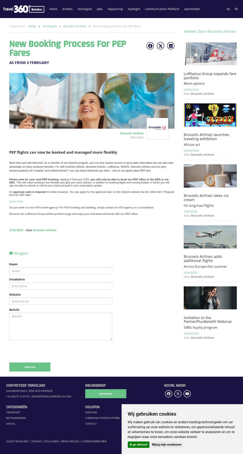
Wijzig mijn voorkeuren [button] (166, 444)
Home (53, 9)
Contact (91, 423)
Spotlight (134, 9)
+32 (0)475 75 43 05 (17, 396)
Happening (115, 9)
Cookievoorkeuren (94, 441)
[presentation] (40, 351)
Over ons (91, 412)
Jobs (100, 9)
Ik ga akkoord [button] (138, 444)
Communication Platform (162, 9)
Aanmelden (192, 9)
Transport (13, 412)
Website (15, 294)
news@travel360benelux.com (51, 396)
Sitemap (36, 441)
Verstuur (29, 367)
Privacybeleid (70, 441)
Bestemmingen (16, 418)
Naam (13, 264)
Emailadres (17, 279)
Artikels (67, 9)
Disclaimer (51, 441)
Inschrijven (105, 393)
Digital (10, 423)
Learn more (16, 201)
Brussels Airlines (75, 26)
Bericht (14, 310)
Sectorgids (85, 9)
